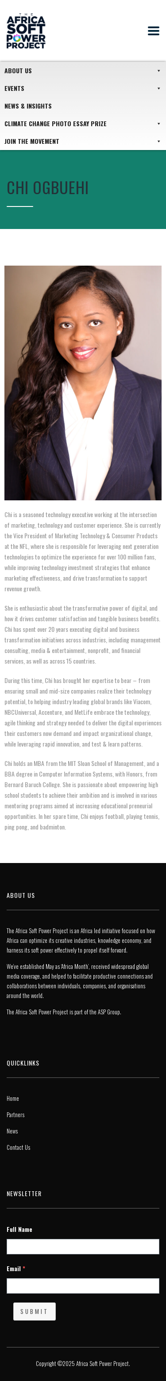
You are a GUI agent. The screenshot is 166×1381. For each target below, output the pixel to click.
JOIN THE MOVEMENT (83, 141)
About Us (83, 70)
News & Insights (28, 105)
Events (83, 88)
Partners (15, 1114)
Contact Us (18, 1147)
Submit (34, 1311)
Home (13, 1098)
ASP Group (109, 1011)
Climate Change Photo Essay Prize (83, 123)
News (12, 1130)
